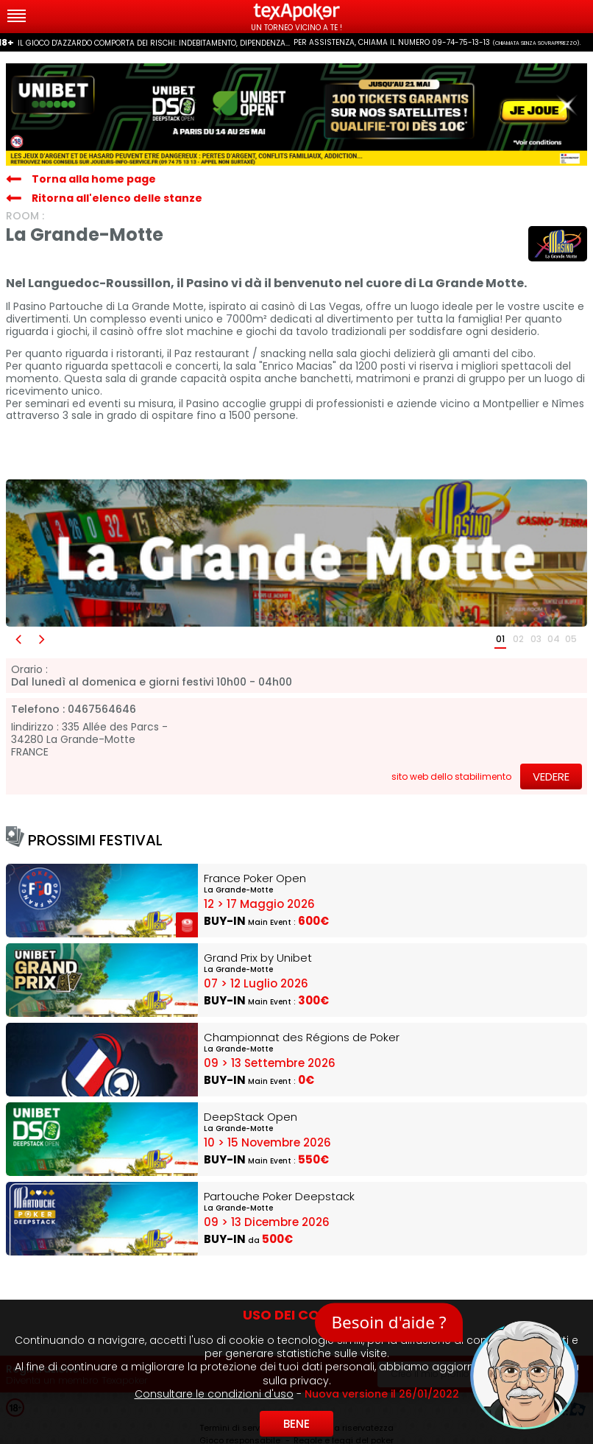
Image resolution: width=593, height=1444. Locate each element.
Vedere (551, 776)
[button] (17, 639)
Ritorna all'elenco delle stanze (117, 198)
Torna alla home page (94, 179)
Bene (296, 1423)
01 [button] (500, 639)
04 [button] (553, 639)
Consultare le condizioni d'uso (214, 1394)
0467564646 (102, 709)
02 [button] (518, 639)
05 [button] (571, 639)
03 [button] (535, 639)
